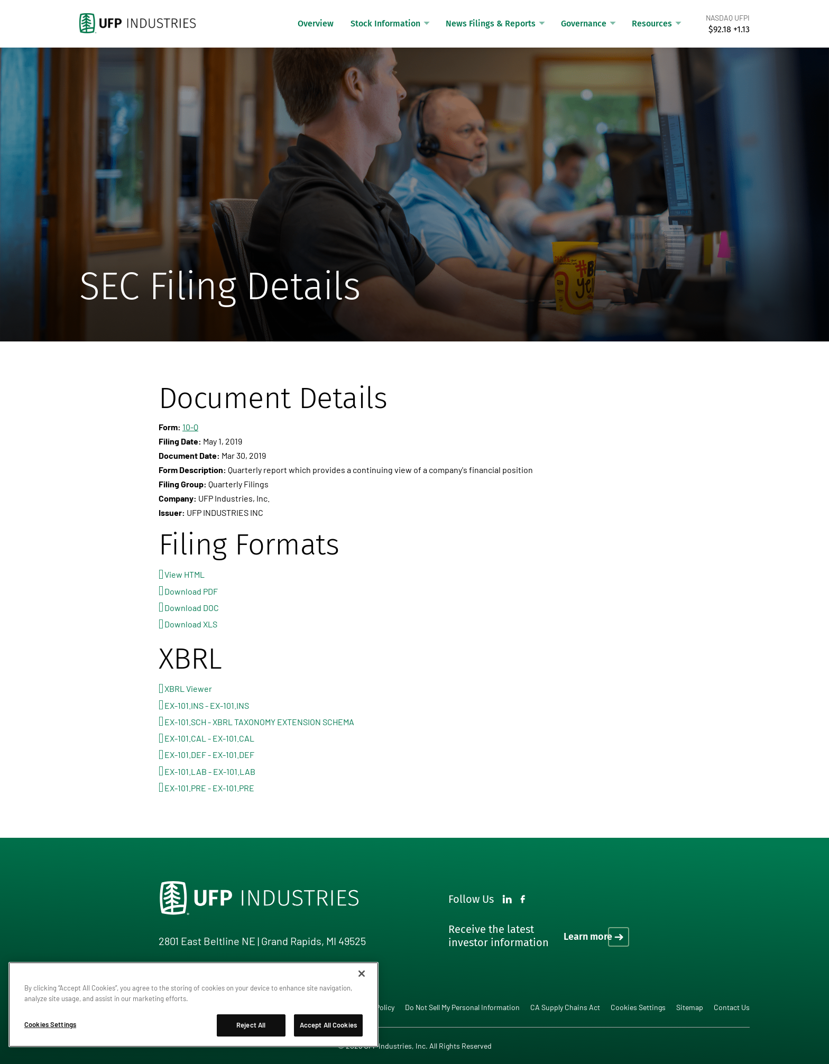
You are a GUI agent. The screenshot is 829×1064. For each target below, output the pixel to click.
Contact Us (732, 1007)
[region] (193, 1004)
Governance (583, 23)
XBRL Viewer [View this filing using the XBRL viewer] (188, 688)
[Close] (361, 973)
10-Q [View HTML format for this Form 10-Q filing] (190, 427)
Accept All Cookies (328, 1025)
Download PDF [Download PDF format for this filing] (191, 591)
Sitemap (689, 1007)
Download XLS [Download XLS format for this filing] (190, 624)
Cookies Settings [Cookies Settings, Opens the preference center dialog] (50, 1024)
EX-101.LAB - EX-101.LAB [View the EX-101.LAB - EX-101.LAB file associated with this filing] (209, 771)
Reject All (250, 1025)
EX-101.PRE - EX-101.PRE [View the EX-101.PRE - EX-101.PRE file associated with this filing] (209, 788)
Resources (652, 23)
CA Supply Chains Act (565, 1007)
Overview (316, 23)
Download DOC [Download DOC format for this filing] (191, 608)
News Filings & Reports (491, 23)
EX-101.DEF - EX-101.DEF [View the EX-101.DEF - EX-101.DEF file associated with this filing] (209, 755)
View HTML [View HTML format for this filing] (184, 574)
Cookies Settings (638, 1007)
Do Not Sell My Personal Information (462, 1007)
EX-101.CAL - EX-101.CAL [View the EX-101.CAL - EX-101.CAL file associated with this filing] (209, 738)
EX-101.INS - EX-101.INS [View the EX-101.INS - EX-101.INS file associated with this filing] (206, 705)
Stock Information (385, 23)
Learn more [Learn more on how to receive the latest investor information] (588, 936)
